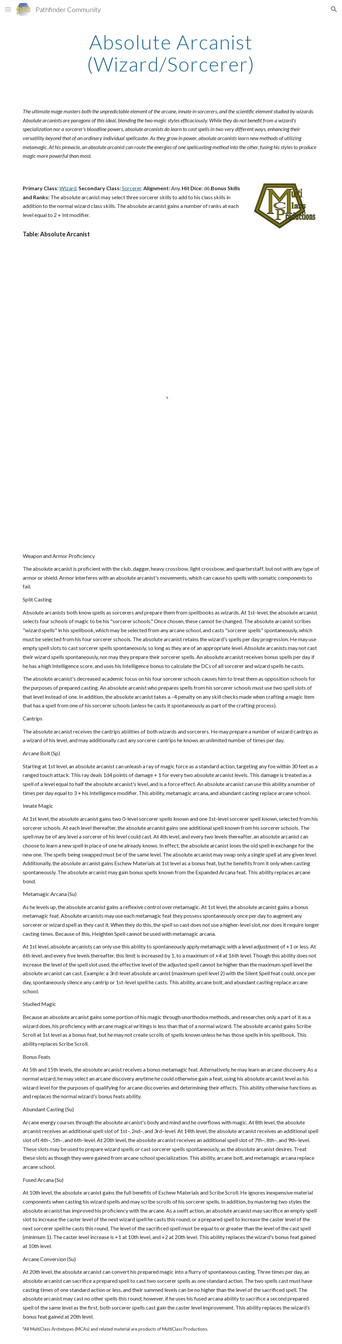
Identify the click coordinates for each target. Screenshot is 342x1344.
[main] (170, 53)
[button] (8, 9)
